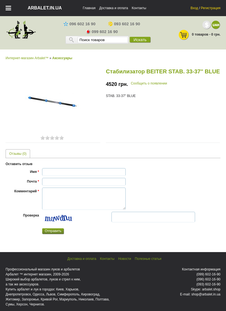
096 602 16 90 (80, 24)
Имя (34, 172)
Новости (124, 259)
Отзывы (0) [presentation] (17, 154)
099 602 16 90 (102, 31)
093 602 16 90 (124, 24)
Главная (89, 8)
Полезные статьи (148, 259)
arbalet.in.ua (45, 8)
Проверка (31, 215)
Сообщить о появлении (149, 83)
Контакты (139, 8)
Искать (140, 40)
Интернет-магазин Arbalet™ (27, 58)
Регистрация (210, 8)
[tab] (18, 153)
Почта (33, 181)
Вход (194, 8)
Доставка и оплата (113, 8)
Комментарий (26, 191)
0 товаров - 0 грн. (199, 34)
